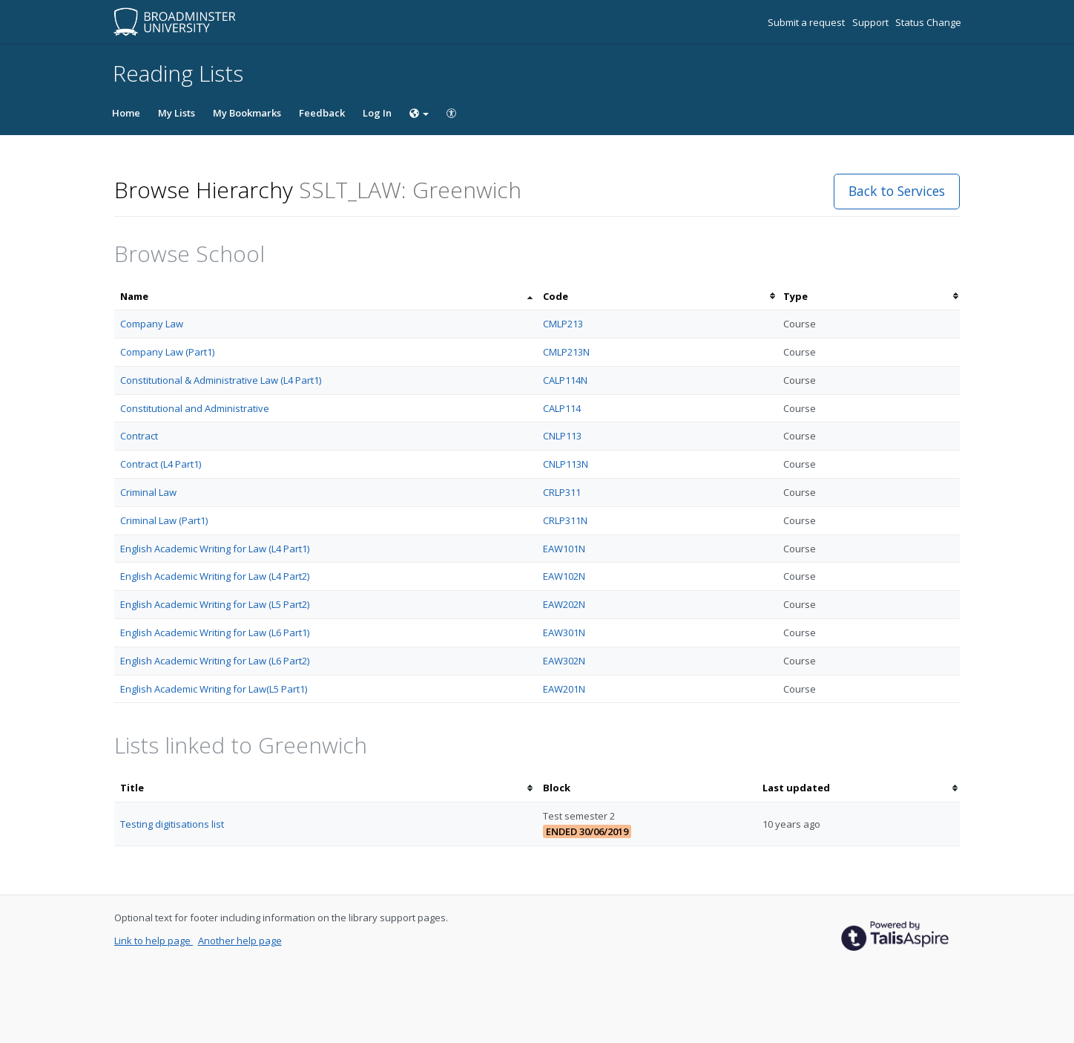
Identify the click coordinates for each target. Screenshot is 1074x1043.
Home (126, 113)
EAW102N (564, 576)
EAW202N (564, 604)
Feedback (322, 113)
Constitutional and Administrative (194, 408)
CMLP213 (563, 323)
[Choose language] (419, 113)
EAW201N (564, 689)
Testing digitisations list (172, 824)
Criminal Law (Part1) (164, 520)
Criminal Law (148, 492)
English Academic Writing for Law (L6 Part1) (214, 632)
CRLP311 (562, 492)
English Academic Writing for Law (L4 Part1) (214, 548)
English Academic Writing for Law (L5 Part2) (214, 604)
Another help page (240, 940)
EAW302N (564, 660)
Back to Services (897, 191)
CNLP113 (562, 435)
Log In (377, 113)
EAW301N (564, 632)
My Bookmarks (247, 113)
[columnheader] (325, 296)
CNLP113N (565, 464)
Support (871, 22)
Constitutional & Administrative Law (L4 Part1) (220, 380)
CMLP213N (566, 352)
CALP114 (562, 408)
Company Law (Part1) (167, 352)
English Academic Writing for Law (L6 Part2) (214, 660)
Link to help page (153, 940)
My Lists (176, 113)
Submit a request (807, 22)
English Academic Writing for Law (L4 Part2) (214, 576)
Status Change (928, 22)
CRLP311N (565, 520)
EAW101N (564, 548)
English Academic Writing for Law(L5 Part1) (213, 689)
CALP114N (565, 380)
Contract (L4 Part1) (160, 464)
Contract (139, 435)
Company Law (151, 323)
